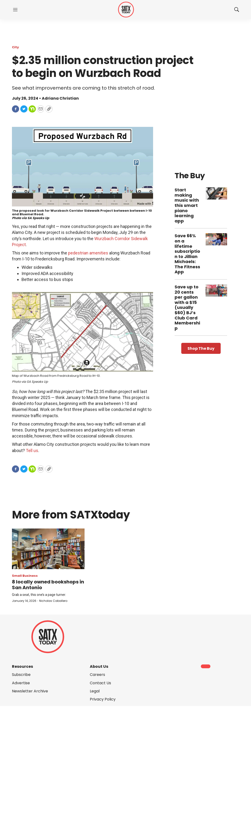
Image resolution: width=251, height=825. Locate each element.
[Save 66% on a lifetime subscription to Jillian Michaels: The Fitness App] (216, 239)
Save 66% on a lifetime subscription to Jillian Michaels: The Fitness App (187, 254)
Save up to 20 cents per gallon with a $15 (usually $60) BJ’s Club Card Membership (187, 307)
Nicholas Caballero (53, 601)
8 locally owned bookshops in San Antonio (48, 584)
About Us (99, 666)
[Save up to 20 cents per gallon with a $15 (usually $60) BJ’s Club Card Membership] (216, 290)
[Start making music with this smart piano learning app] (216, 193)
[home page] (126, 9)
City (15, 47)
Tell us (32, 450)
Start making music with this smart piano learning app (187, 205)
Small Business (25, 575)
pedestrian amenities (88, 252)
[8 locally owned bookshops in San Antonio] (48, 548)
